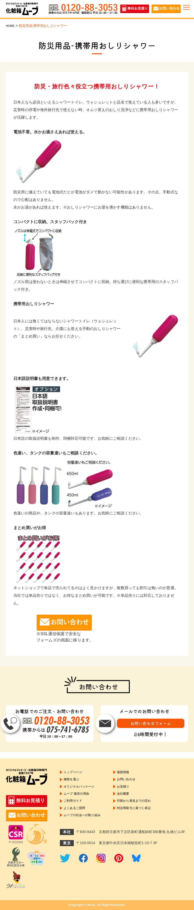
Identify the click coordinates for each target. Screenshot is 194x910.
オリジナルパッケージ (82, 790)
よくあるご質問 (76, 815)
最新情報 (130, 773)
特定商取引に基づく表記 (142, 815)
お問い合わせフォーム (151, 724)
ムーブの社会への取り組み (85, 824)
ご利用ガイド (74, 806)
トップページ (74, 773)
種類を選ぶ (73, 781)
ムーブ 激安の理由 (78, 798)
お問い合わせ (133, 781)
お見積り (130, 790)
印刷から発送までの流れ (142, 806)
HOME (11, 26)
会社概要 (130, 798)
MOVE (91, 905)
